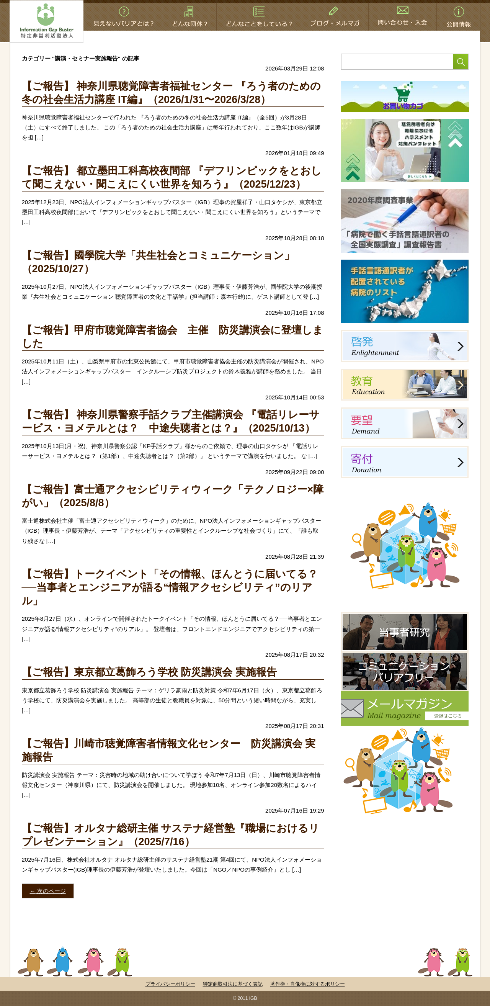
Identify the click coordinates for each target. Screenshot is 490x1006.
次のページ (48, 891)
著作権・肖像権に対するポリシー (307, 984)
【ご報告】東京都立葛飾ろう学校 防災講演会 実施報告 (149, 672)
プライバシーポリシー (170, 984)
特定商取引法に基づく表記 (233, 984)
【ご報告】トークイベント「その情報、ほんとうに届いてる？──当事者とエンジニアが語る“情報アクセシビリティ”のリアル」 (170, 587)
